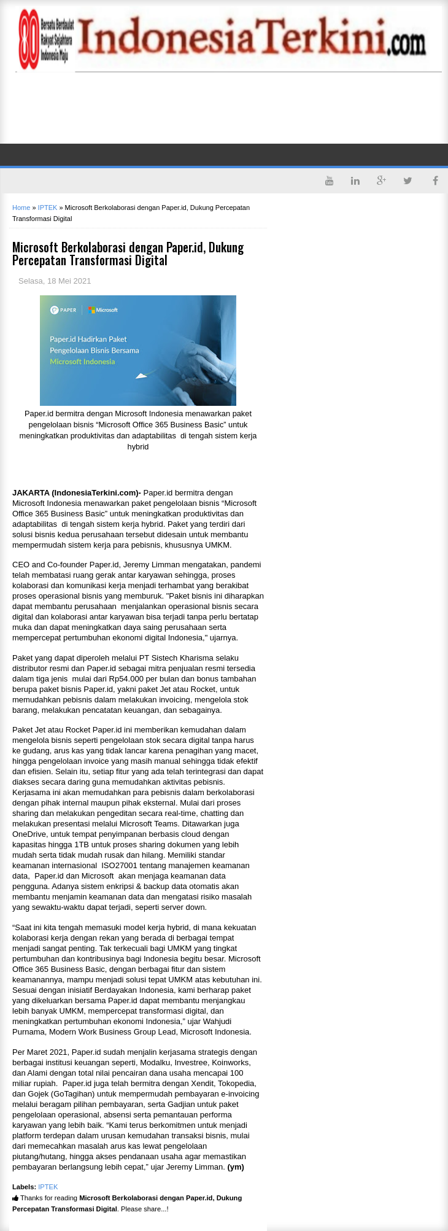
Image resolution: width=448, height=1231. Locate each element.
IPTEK (48, 1186)
